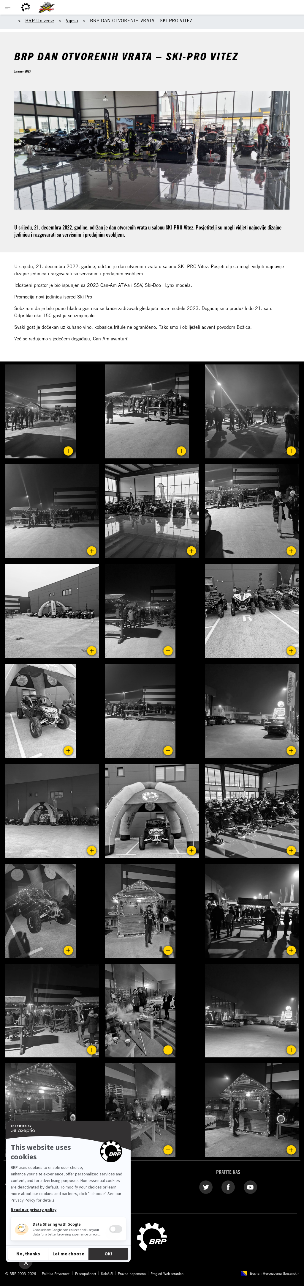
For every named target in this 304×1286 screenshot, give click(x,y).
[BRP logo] (26, 7)
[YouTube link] (250, 1187)
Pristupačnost (85, 1273)
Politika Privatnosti (56, 1273)
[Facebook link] (228, 1187)
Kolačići (107, 1273)
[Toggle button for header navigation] (8, 7)
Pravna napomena (132, 1273)
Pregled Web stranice (167, 1273)
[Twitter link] (206, 1187)
